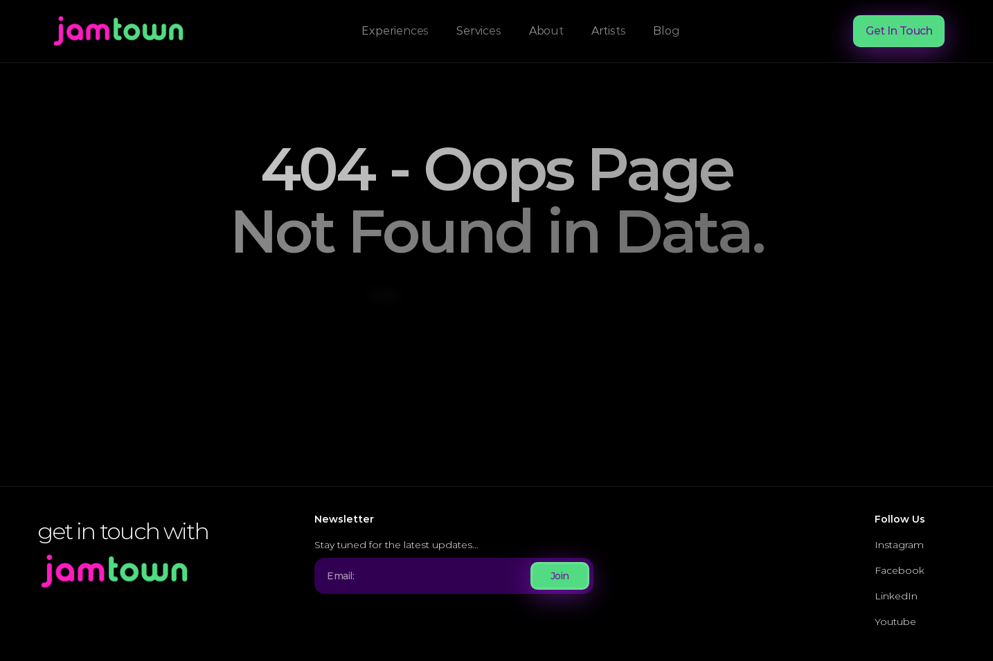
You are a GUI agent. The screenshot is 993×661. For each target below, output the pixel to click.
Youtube (895, 621)
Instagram (899, 544)
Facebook (899, 570)
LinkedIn (896, 596)
